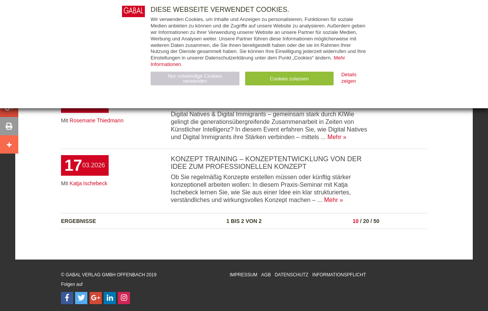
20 (366, 221)
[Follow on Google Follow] (96, 298)
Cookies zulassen (289, 79)
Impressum (243, 274)
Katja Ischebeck (89, 183)
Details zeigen (348, 78)
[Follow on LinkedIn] (110, 298)
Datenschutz (291, 274)
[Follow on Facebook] (67, 298)
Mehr (334, 137)
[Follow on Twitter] (81, 298)
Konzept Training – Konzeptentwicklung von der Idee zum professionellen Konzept (266, 162)
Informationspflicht (339, 274)
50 (376, 221)
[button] (9, 126)
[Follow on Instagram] (124, 298)
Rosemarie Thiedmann (97, 120)
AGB (266, 274)
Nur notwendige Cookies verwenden (195, 78)
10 (356, 221)
